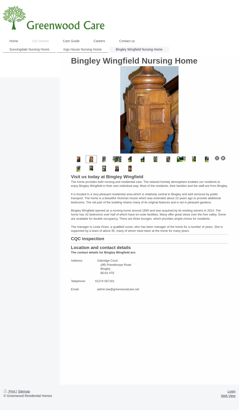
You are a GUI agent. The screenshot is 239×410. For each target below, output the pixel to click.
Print (10, 391)
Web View (228, 396)
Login (231, 391)
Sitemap (24, 391)
